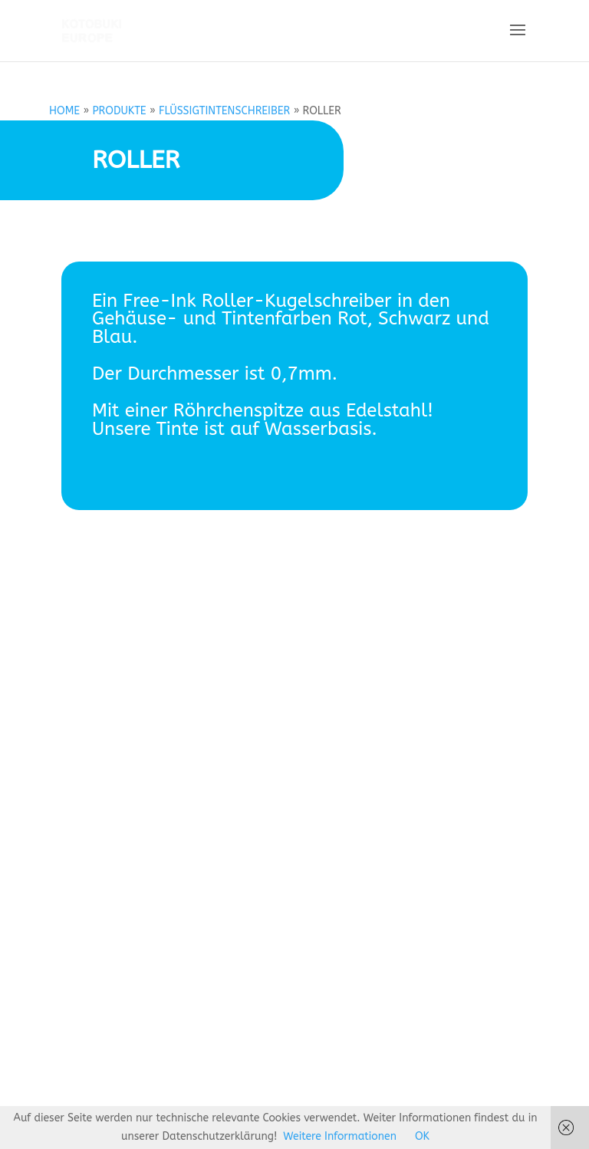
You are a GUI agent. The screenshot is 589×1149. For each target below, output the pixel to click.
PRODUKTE (119, 110)
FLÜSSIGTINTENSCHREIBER (224, 110)
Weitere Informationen (340, 1136)
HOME (64, 110)
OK (422, 1136)
